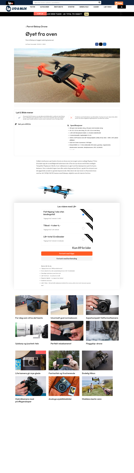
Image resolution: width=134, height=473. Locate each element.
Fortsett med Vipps (66, 254)
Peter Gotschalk (31, 44)
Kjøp (86, 14)
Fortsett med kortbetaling (67, 259)
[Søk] (100, 2)
